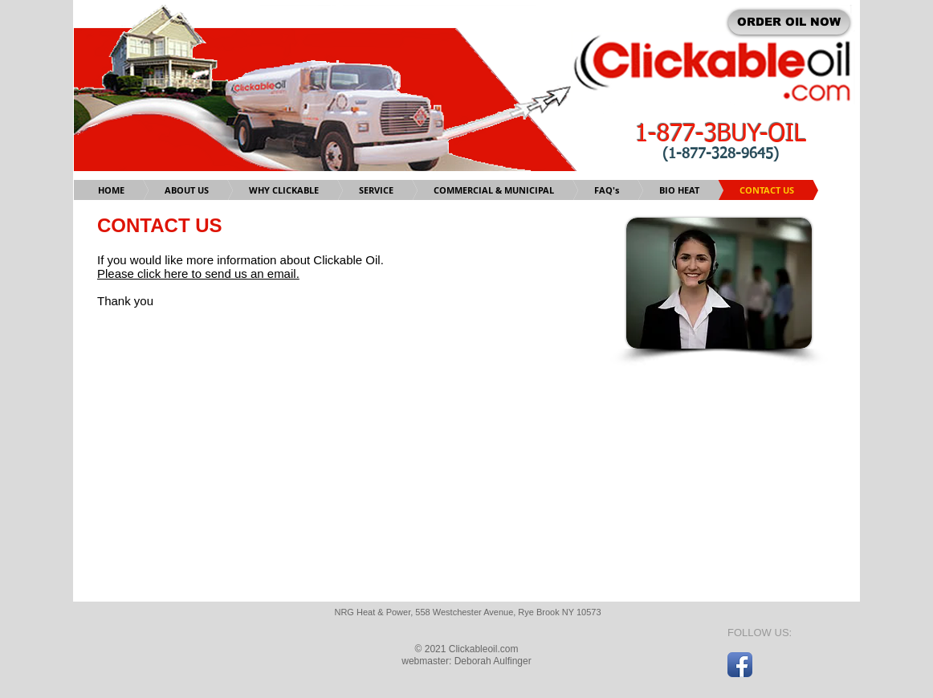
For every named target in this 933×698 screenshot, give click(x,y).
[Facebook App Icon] (739, 664)
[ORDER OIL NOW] (788, 22)
